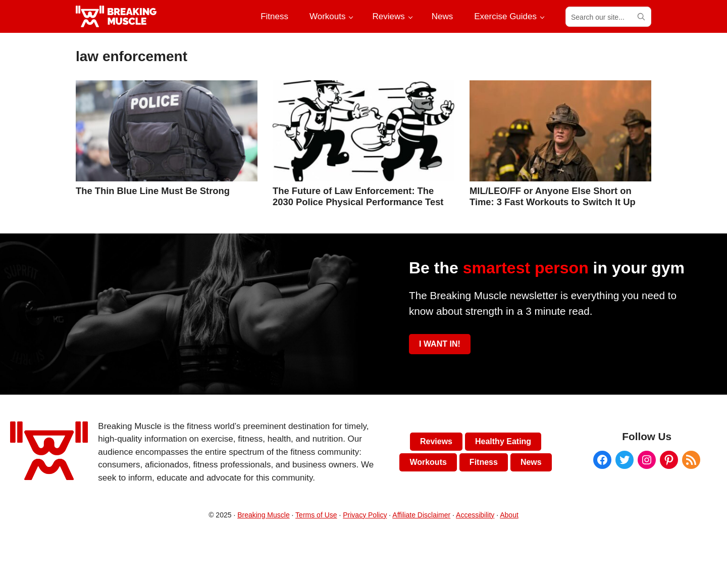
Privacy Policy (365, 515)
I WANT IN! (439, 344)
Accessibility (475, 515)
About (509, 515)
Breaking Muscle (263, 515)
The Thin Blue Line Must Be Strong (153, 190)
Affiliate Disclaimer (421, 515)
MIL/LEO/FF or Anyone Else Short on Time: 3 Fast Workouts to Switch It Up (553, 196)
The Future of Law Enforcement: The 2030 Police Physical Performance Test (358, 196)
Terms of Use (316, 515)
